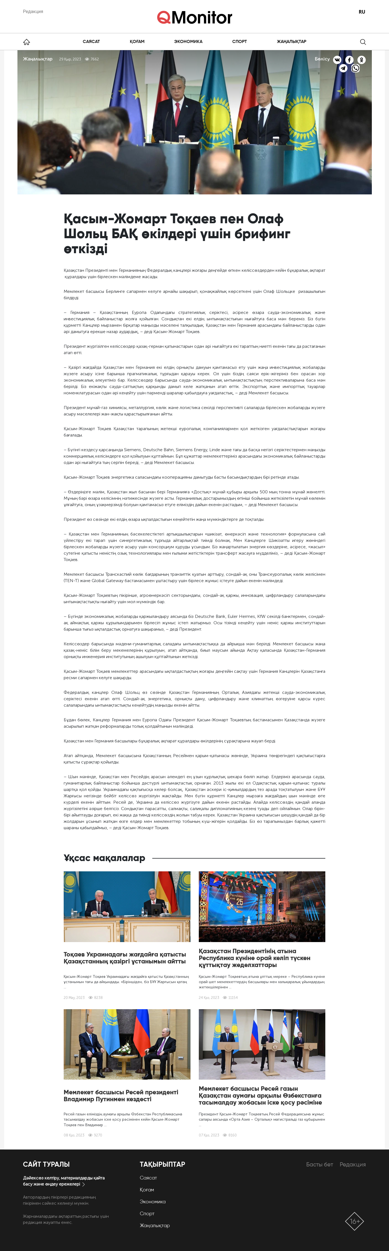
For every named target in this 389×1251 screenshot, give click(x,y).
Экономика (188, 41)
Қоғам (137, 41)
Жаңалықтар (291, 41)
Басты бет (319, 1164)
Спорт (239, 41)
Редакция (33, 11)
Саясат (91, 41)
